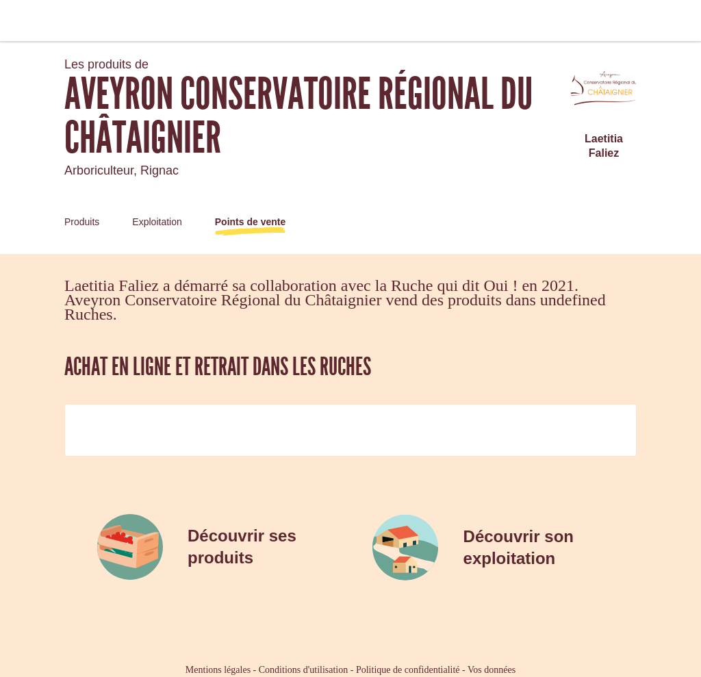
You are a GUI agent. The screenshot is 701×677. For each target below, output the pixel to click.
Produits (81, 221)
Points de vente (250, 221)
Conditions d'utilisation (303, 670)
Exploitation (156, 221)
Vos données (491, 670)
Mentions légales (218, 670)
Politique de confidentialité (408, 670)
